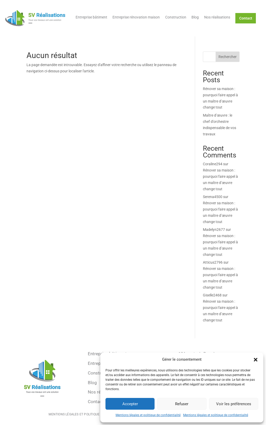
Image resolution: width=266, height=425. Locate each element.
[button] (255, 359)
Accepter (130, 404)
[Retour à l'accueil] (35, 18)
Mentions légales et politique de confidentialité (148, 415)
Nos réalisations (217, 17)
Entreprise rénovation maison (136, 17)
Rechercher (227, 57)
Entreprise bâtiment (91, 17)
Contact (245, 18)
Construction (175, 17)
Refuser (181, 404)
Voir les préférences (233, 404)
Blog (195, 17)
